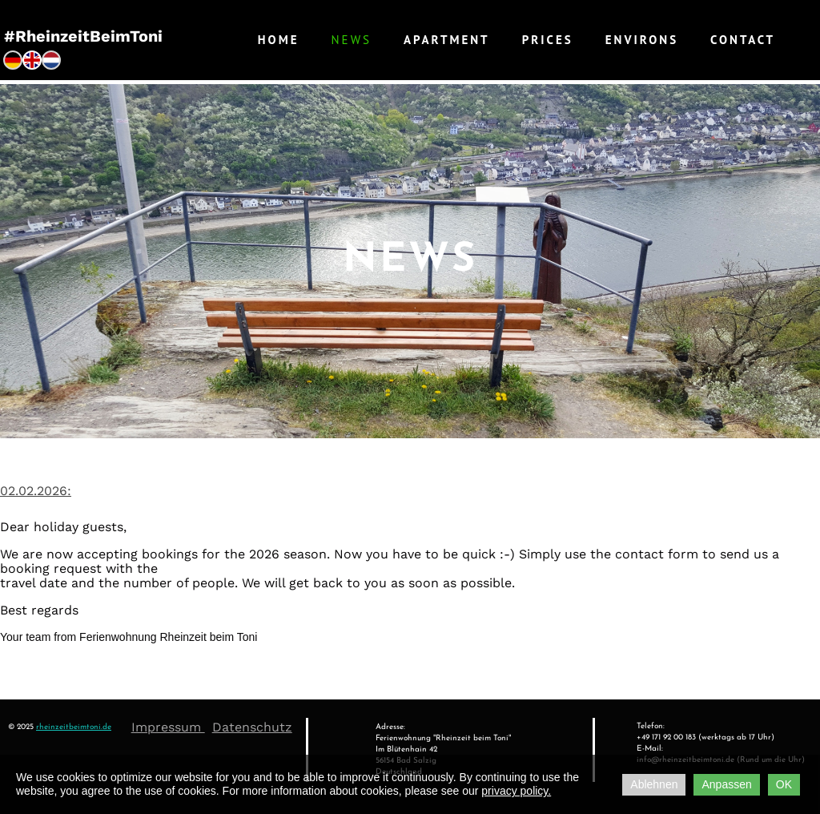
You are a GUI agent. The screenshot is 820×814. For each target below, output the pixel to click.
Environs (641, 39)
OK (784, 784)
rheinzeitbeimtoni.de (73, 727)
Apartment (447, 39)
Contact (742, 39)
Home (278, 39)
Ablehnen (653, 784)
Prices (547, 39)
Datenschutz (252, 727)
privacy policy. (516, 790)
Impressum (168, 727)
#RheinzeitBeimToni (83, 36)
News (352, 39)
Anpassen (726, 784)
